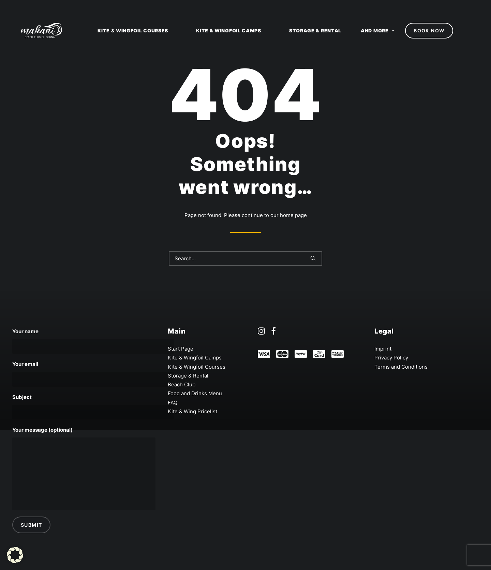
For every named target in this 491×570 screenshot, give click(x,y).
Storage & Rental (315, 30)
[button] (15, 555)
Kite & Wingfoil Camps (228, 30)
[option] (484, 7)
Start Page (180, 348)
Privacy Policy (391, 357)
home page (293, 215)
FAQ (172, 402)
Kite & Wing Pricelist (192, 411)
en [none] (471, 7)
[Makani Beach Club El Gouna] (32, 30)
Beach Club (181, 384)
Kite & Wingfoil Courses (133, 30)
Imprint (382, 348)
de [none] (484, 7)
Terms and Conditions (401, 367)
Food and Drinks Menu (195, 393)
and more (377, 30)
